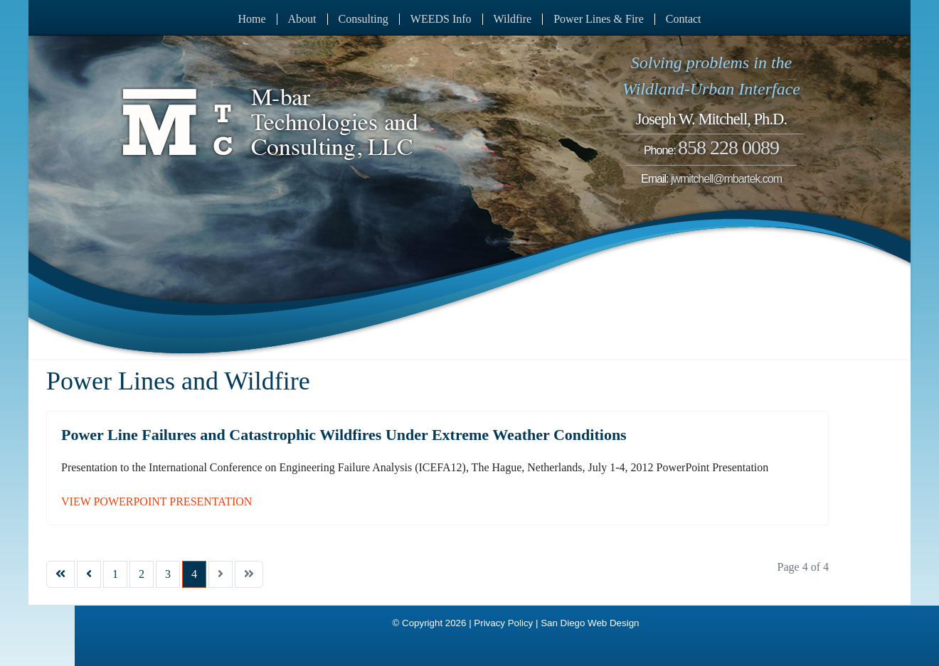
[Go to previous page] (89, 574)
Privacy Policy (503, 623)
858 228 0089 (728, 147)
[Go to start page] (60, 574)
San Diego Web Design (590, 623)
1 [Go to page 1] (115, 574)
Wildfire (513, 19)
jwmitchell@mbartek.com (726, 179)
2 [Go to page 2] (141, 574)
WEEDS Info (441, 19)
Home (251, 19)
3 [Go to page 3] (168, 574)
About (302, 19)
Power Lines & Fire (598, 19)
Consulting (363, 19)
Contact (683, 19)
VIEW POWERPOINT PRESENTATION (156, 501)
